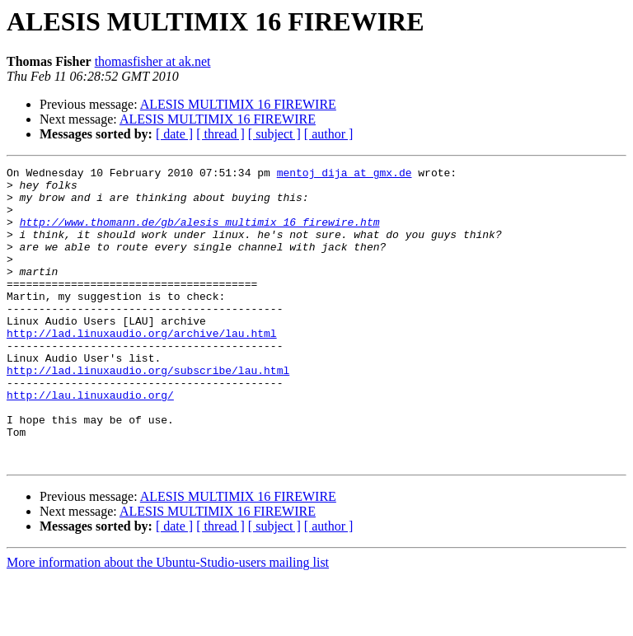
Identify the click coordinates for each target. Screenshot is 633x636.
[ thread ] (220, 134)
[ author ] (329, 134)
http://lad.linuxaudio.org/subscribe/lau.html (148, 412)
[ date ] (174, 134)
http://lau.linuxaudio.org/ (90, 441)
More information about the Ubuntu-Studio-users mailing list (168, 622)
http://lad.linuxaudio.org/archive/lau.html (142, 367)
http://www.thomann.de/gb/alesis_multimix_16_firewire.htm (200, 234)
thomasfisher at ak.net (153, 61)
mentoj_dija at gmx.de (344, 174)
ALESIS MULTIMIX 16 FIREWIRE (238, 104)
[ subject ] (274, 134)
